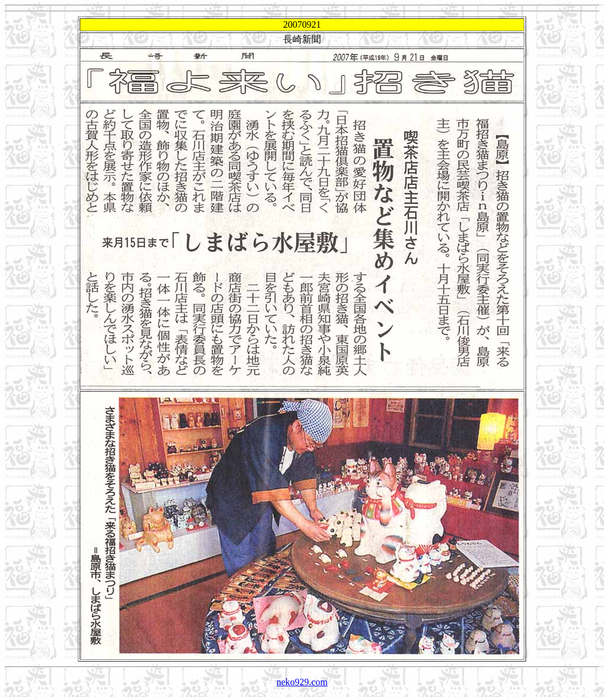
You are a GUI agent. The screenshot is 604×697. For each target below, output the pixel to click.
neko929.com (302, 682)
